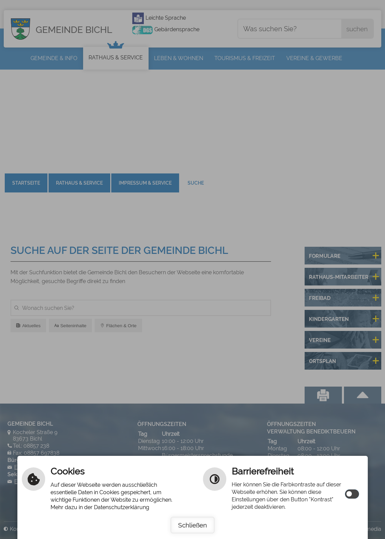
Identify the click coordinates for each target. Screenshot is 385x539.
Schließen (192, 525)
